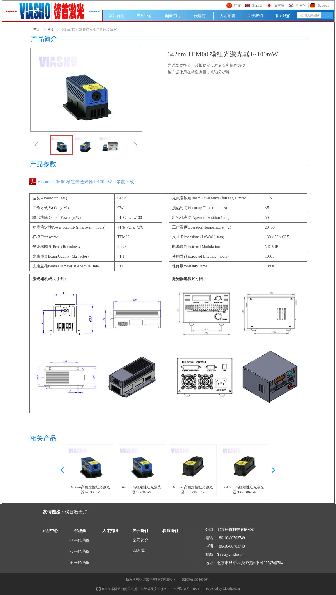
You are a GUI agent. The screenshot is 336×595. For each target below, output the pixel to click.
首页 (36, 29)
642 (50, 29)
